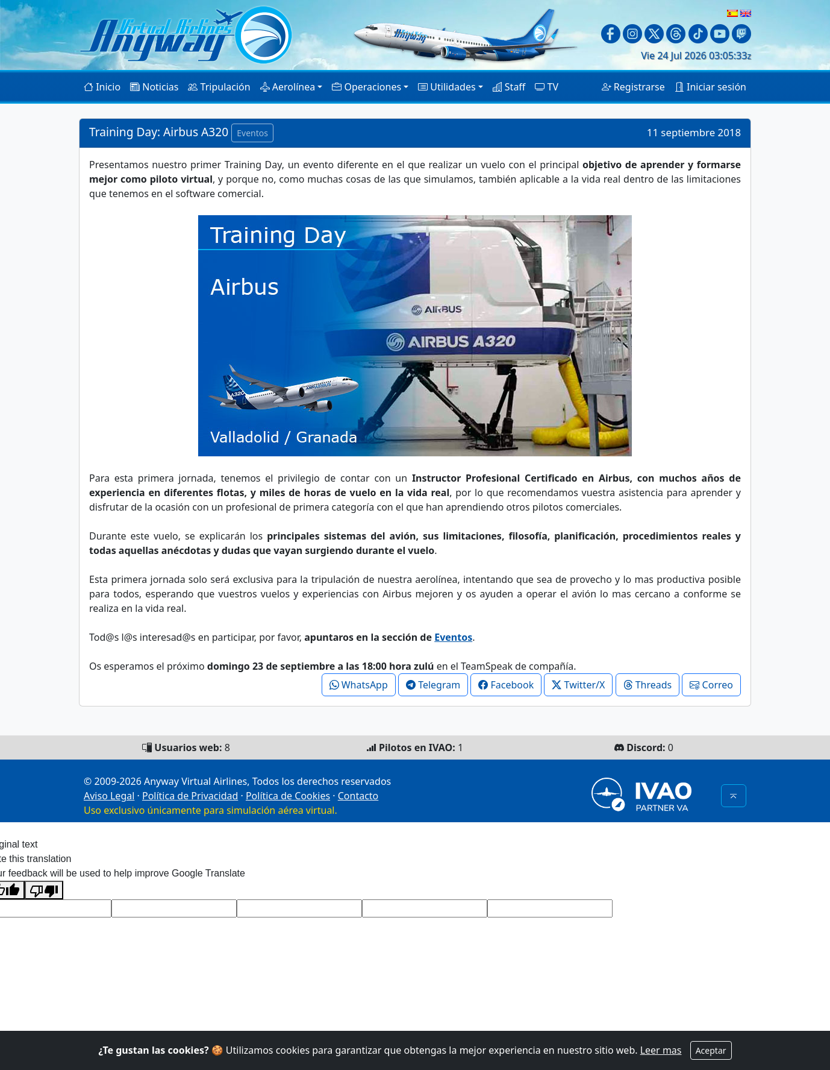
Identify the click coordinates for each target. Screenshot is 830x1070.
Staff (509, 86)
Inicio (102, 86)
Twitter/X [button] (578, 684)
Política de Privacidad (190, 795)
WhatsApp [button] (358, 684)
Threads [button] (647, 684)
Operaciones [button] (366, 86)
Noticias (154, 86)
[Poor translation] (44, 890)
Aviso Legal (109, 795)
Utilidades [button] (446, 86)
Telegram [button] (433, 684)
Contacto (358, 795)
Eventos (453, 637)
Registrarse (633, 86)
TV (546, 86)
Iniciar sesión (710, 86)
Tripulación (219, 86)
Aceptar (711, 1050)
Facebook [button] (506, 684)
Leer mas (661, 1050)
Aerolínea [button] (288, 86)
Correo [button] (711, 684)
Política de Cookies (288, 795)
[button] (733, 795)
